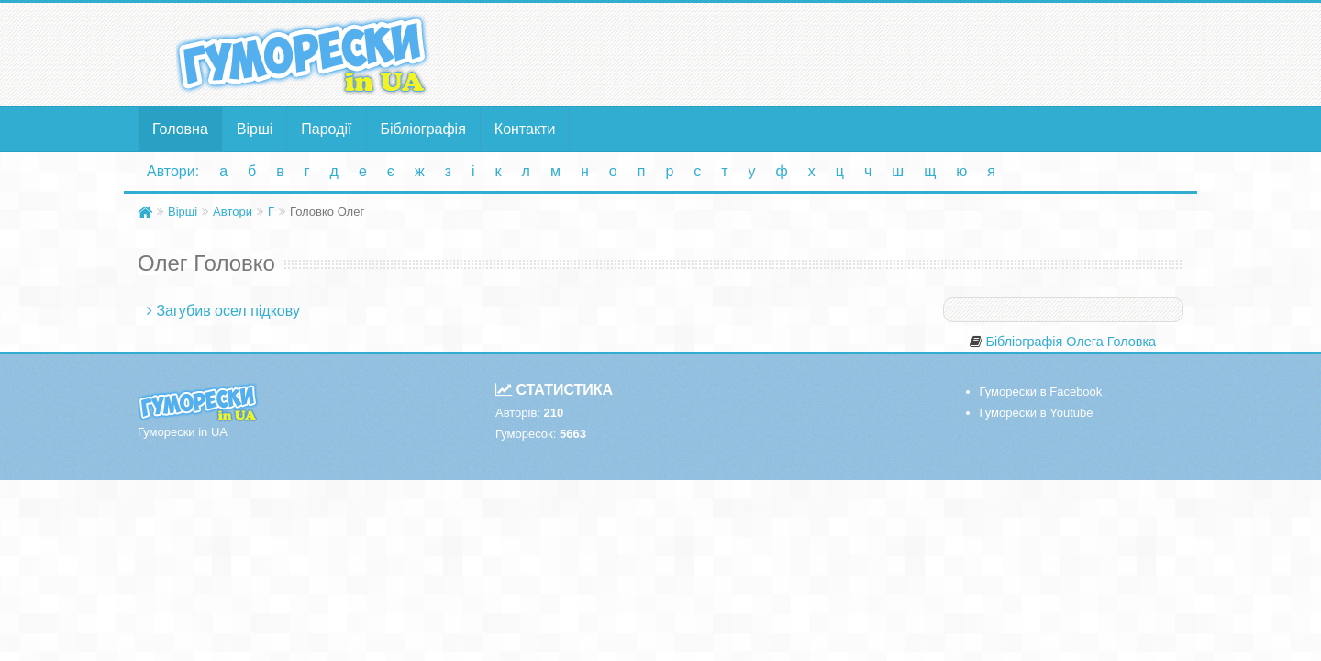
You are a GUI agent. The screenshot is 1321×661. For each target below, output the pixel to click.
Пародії (326, 129)
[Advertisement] (839, 53)
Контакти (525, 129)
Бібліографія (423, 129)
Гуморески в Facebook (1041, 391)
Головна (180, 129)
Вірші (255, 129)
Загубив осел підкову (227, 311)
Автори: (173, 171)
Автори (232, 211)
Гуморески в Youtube (1036, 413)
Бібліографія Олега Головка (1070, 341)
